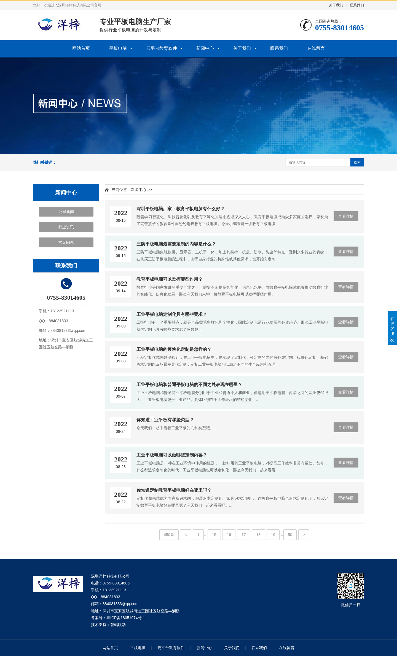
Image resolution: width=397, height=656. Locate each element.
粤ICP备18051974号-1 (125, 618)
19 (273, 534)
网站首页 (81, 48)
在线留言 (316, 48)
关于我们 (336, 5)
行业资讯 (66, 227)
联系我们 (357, 5)
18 (258, 534)
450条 (169, 534)
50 (290, 534)
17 (244, 534)
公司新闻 (66, 211)
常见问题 (66, 242)
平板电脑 (118, 48)
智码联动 (118, 624)
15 (214, 534)
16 (229, 534)
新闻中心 (205, 48)
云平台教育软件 (161, 48)
